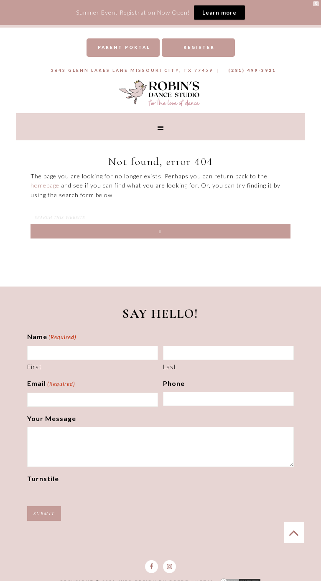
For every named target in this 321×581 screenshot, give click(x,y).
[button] (160, 126)
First (34, 366)
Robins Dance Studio (160, 92)
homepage (45, 185)
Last (169, 366)
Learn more (219, 12)
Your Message (51, 418)
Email (51, 384)
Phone (174, 383)
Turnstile (43, 478)
